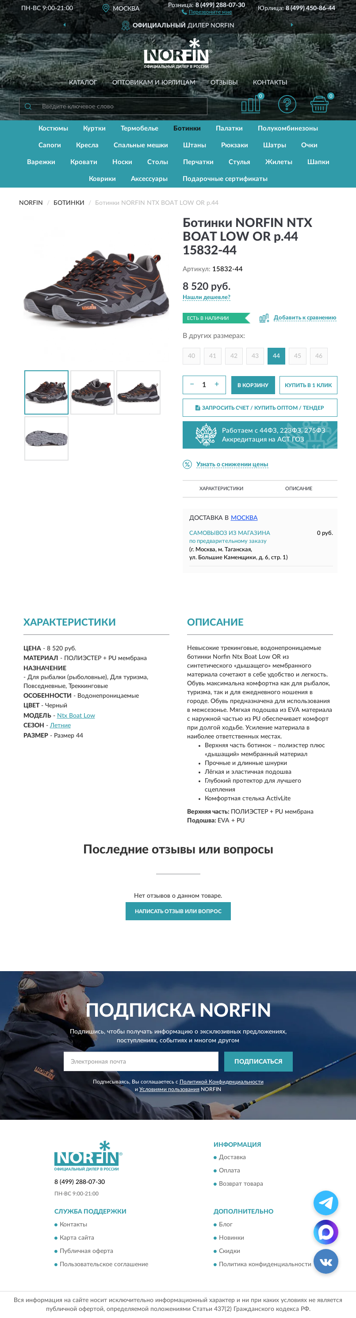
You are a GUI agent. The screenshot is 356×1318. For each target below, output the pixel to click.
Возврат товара (241, 1184)
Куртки (94, 128)
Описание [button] (298, 488)
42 (233, 356)
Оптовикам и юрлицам (153, 83)
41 (212, 356)
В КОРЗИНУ (252, 385)
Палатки (229, 128)
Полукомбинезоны (288, 128)
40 (191, 356)
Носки (122, 162)
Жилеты (278, 162)
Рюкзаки (234, 145)
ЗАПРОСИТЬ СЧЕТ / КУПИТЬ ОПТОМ (259, 408)
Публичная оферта (86, 1251)
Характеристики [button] (221, 488)
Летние (60, 725)
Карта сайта (77, 1238)
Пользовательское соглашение (104, 1264)
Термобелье (139, 128)
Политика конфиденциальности (265, 1264)
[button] (207, 11)
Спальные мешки (141, 145)
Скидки (229, 1251)
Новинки (231, 1238)
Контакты (270, 83)
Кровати (83, 162)
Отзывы (224, 83)
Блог (226, 1225)
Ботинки (187, 128)
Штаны (194, 145)
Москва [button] (244, 518)
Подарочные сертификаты (225, 179)
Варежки (41, 162)
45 (297, 356)
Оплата (229, 1171)
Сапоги (49, 145)
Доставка (232, 1158)
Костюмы (53, 128)
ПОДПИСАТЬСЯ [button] (258, 1062)
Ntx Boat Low (76, 716)
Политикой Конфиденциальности (222, 1081)
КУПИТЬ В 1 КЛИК (308, 385)
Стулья (239, 162)
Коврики (102, 179)
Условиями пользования (169, 1089)
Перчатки (198, 162)
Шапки (318, 162)
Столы (157, 162)
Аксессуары (149, 179)
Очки (309, 145)
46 (318, 356)
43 (255, 356)
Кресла (87, 145)
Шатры (274, 145)
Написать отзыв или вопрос (178, 911)
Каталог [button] (83, 83)
